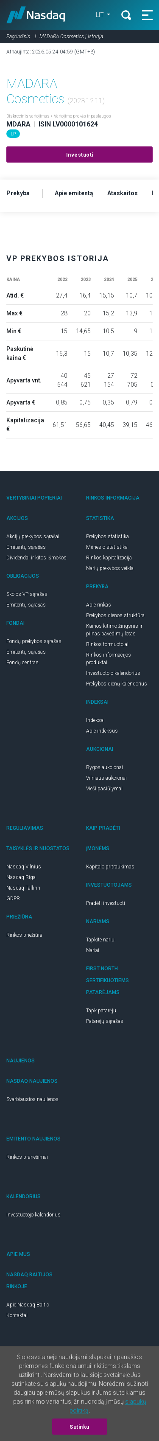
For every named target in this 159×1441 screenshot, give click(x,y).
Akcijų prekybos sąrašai (32, 536)
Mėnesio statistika (107, 547)
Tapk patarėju (101, 1011)
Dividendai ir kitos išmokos (36, 558)
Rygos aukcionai (104, 767)
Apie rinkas (98, 605)
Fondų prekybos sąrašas (33, 641)
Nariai (92, 950)
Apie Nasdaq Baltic (27, 1305)
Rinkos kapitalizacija (109, 558)
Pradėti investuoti (105, 903)
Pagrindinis (18, 36)
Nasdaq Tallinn (23, 888)
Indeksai (95, 720)
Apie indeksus (102, 731)
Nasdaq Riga (21, 877)
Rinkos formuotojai (107, 644)
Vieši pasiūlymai (104, 789)
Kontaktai (17, 1315)
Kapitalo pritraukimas (110, 867)
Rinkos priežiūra (24, 935)
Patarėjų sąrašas (104, 1021)
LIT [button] (100, 14)
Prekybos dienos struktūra (115, 615)
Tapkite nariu (100, 940)
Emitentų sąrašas (26, 547)
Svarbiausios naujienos (32, 1099)
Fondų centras (22, 663)
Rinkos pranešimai (27, 1157)
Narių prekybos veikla (110, 568)
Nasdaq (35, 14)
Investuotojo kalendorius (113, 673)
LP (13, 134)
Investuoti (79, 155)
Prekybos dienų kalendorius (116, 684)
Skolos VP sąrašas (26, 594)
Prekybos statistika (107, 536)
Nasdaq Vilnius (23, 867)
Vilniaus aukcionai (106, 778)
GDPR (13, 899)
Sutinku (79, 1427)
